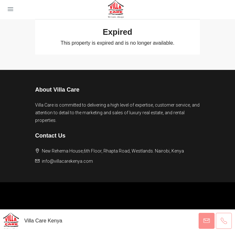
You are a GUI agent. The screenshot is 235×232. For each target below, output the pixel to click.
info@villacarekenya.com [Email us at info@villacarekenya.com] (67, 161)
